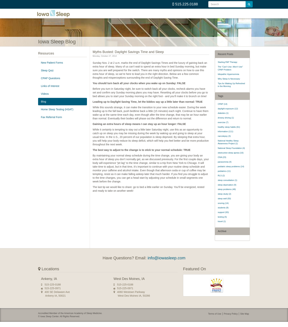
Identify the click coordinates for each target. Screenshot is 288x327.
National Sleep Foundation (231, 153)
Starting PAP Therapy (227, 67)
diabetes (223, 118)
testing (222, 222)
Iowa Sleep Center (56, 16)
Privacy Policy (231, 319)
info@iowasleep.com (166, 263)
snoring (223, 208)
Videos (45, 99)
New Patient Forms (52, 67)
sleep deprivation (227, 190)
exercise (223, 127)
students (223, 213)
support (223, 217)
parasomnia (225, 167)
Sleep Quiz (47, 75)
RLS (221, 181)
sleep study (224, 199)
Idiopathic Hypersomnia (228, 79)
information (225, 137)
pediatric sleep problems (231, 172)
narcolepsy (224, 141)
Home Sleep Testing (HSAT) (57, 114)
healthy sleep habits (229, 132)
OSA (222, 162)
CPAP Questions (50, 83)
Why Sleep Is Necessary (229, 84)
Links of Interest (50, 91)
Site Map (244, 319)
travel (222, 226)
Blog (43, 106)
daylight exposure (228, 114)
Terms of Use (214, 319)
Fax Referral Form (51, 122)
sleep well (224, 204)
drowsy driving (226, 123)
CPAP (222, 109)
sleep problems (227, 194)
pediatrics (224, 176)
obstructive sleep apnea (231, 158)
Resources (46, 58)
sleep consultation (227, 185)
